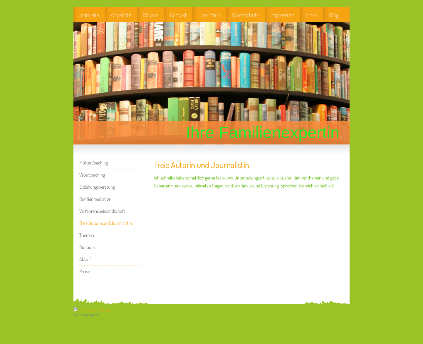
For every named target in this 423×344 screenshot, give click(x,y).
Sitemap (105, 310)
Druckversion (85, 310)
